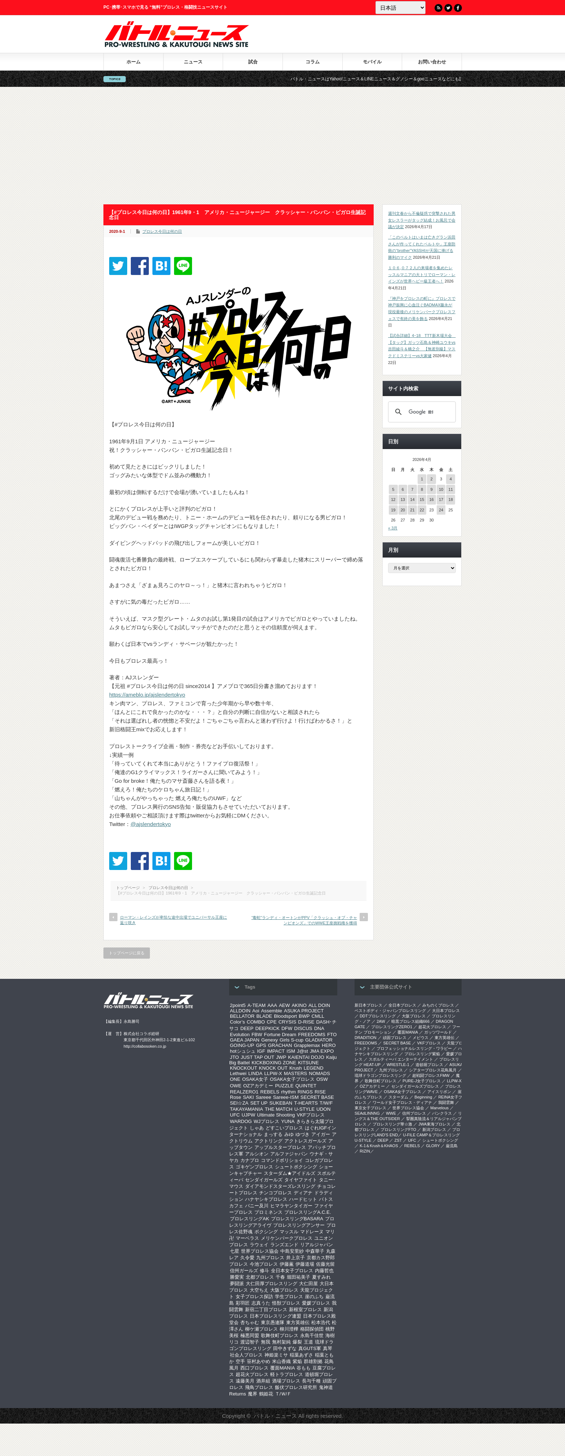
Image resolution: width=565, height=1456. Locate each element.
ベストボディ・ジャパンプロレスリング (390, 1010)
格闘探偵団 (312, 1329)
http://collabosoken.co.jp (145, 1046)
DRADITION (366, 1037)
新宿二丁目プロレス (266, 1309)
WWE (391, 1113)
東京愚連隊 (272, 1322)
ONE (235, 1079)
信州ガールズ (244, 1270)
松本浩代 (320, 1322)
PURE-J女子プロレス (421, 1081)
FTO (332, 1034)
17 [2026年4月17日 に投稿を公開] (441, 499)
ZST (398, 1140)
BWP (304, 1016)
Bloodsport (285, 1016)
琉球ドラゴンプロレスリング (380, 1075)
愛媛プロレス (316, 1303)
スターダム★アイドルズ (289, 1173)
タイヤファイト (300, 1179)
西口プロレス (254, 1368)
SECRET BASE (317, 1097)
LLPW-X (273, 1073)
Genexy (269, 1040)
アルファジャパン (289, 1154)
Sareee (263, 1097)
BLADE (264, 1016)
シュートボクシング (296, 1166)
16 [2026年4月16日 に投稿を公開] (431, 499)
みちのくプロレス (438, 1005)
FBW (257, 1034)
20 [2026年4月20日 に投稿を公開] (403, 510)
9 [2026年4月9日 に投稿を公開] (431, 489)
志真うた (261, 1303)
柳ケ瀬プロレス (261, 1329)
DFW (286, 1028)
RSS (438, 8)
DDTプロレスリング (378, 1016)
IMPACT (276, 1051)
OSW (322, 1079)
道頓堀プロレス (429, 1064)
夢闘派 (237, 1283)
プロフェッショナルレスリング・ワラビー (414, 1048)
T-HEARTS (306, 1103)
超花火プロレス (252, 1374)
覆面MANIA (282, 1368)
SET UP (259, 1103)
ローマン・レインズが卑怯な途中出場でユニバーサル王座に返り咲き (173, 920)
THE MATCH (279, 1109)
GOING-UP (242, 1045)
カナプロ (249, 1160)
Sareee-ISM (286, 1097)
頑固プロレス (394, 1037)
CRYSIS (287, 1022)
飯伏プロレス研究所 (296, 1387)
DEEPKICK (267, 1028)
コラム (313, 62)
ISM (290, 1051)
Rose (235, 1097)
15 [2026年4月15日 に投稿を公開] (422, 499)
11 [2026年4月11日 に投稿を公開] (451, 489)
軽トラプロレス (286, 1374)
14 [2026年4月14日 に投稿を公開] (412, 499)
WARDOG (241, 1121)
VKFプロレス (311, 1115)
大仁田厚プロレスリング (271, 1283)
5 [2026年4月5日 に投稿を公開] (393, 489)
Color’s (237, 1022)
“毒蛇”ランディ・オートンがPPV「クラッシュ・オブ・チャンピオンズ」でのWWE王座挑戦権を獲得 (304, 920)
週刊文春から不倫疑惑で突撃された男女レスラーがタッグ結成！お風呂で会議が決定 (421, 220)
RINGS (305, 1092)
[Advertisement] (282, 145)
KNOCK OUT (273, 1068)
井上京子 (295, 1257)
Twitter (448, 8)
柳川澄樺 (289, 1329)
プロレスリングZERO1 (391, 1027)
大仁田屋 (308, 1283)
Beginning (423, 1097)
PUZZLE (284, 1085)
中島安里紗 (292, 1251)
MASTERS (295, 1073)
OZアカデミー (258, 1085)
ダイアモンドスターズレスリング (280, 1186)
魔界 (252, 1394)
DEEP (246, 1028)
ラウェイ (259, 1244)
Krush (295, 1068)
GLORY (433, 1146)
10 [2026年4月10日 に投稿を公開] (441, 489)
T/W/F (326, 1103)
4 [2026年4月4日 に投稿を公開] (451, 479)
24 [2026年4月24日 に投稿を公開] (441, 510)
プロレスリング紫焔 (422, 1054)
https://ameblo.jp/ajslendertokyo (147, 695)
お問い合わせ (432, 62)
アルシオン (256, 1154)
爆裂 (297, 1342)
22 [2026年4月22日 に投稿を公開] (422, 510)
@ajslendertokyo (150, 824)
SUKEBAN (281, 1103)
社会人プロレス (246, 1355)
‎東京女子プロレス (370, 1108)
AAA (272, 1005)
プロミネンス (268, 1212)
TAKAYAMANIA (246, 1109)
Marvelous (439, 1108)
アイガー (320, 1134)
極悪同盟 (249, 1335)
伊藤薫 (287, 1264)
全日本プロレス (402, 1005)
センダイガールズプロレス (415, 1086)
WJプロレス (266, 1121)
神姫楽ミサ (276, 1355)
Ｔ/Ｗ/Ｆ (283, 1394)
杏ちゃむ (249, 1322)
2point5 (238, 1005)
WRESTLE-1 (398, 1064)
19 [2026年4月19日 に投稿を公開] (393, 510)
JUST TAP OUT (257, 1057)
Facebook (458, 8)
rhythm (288, 1092)
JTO (234, 1057)
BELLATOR (242, 1016)
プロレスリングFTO (398, 1129)
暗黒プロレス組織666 (410, 1021)
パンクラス (442, 1113)
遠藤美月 (245, 1381)
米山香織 (281, 1361)
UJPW (248, 1115)
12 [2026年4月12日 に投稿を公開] (393, 499)
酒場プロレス (286, 1381)
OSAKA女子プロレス (292, 1079)
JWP (281, 1057)
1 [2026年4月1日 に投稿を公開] (422, 479)
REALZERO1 (244, 1092)
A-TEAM (257, 1005)
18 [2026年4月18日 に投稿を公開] (451, 499)
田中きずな (285, 1348)
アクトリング (268, 1141)
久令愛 (247, 1257)
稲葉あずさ (301, 1355)
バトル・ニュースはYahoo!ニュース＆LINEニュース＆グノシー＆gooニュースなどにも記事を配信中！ (408, 78)
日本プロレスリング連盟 (275, 1316)
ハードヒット (303, 1199)
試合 (253, 62)
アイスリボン (439, 1091)
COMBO (256, 1022)
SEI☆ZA (239, 1103)
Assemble (271, 1010)
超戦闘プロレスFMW (430, 1075)
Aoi (255, 1010)
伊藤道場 (304, 1264)
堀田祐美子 (298, 1277)
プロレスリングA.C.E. (307, 1212)
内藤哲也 (324, 1270)
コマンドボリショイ (282, 1160)
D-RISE (306, 1022)
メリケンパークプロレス (286, 1238)
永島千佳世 (312, 1335)
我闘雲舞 (446, 1102)
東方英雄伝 (298, 1322)
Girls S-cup (291, 1040)
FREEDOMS (311, 1034)
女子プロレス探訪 (254, 1296)
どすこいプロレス (284, 1128)
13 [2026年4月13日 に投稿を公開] (403, 499)
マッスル (289, 1231)
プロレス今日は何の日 (162, 231)
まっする (273, 1134)
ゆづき (302, 1134)
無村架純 (281, 1342)
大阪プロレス (284, 1290)
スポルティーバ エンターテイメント (401, 1059)
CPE (271, 1022)
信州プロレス (414, 1113)
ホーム (133, 62)
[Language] (400, 7)
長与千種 (311, 1381)
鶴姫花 (266, 1394)
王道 (308, 1342)
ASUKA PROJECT (304, 1010)
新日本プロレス (368, 1005)
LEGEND (314, 1068)
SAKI (248, 1097)
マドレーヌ (312, 1231)
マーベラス (247, 1238)
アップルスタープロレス (280, 1147)
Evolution (240, 1034)
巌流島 (452, 1146)
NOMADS (319, 1073)
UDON (323, 1109)
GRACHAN (280, 1045)
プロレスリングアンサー (299, 1225)
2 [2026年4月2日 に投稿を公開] (431, 479)
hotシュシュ (242, 1051)
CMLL (317, 1016)
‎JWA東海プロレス (434, 1124)
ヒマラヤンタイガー (291, 1205)
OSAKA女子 (255, 1079)
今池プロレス (264, 1264)
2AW (381, 1021)
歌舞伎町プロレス (279, 1335)
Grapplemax (307, 1045)
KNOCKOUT (243, 1068)
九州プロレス (270, 1257)
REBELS (269, 1092)
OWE (235, 1085)
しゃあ (257, 1128)
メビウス (420, 1037)
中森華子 (315, 1251)
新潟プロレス (434, 1129)
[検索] (421, 412)
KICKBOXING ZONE (274, 1062)
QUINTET (306, 1085)
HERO (329, 1045)
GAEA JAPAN (244, 1040)
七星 (234, 1251)
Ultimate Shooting (276, 1115)
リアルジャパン (316, 1244)
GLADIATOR (319, 1040)
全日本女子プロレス (292, 1270)
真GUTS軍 (309, 1348)
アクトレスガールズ (305, 1141)
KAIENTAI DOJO (306, 1057)
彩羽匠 (243, 1303)
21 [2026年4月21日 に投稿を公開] (412, 510)
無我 (265, 1342)
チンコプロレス (275, 1192)
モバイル (372, 62)
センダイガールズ (263, 1179)
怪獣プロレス (286, 1303)
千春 (280, 1277)
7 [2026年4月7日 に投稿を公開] (412, 489)
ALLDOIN (240, 1010)
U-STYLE (304, 1109)
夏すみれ (321, 1277)
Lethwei (238, 1073)
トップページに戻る (126, 953)
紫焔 (297, 1361)
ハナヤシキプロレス (266, 1199)
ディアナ (303, 1192)
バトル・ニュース (275, 1416)
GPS (261, 1045)
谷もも (304, 1368)
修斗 (264, 1270)
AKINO (299, 1005)
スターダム (398, 1097)
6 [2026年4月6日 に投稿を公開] (403, 489)
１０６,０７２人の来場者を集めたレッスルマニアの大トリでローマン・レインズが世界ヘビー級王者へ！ (421, 274)
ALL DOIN (319, 1005)
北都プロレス (260, 1277)
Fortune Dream (280, 1034)
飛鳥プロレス (259, 1387)
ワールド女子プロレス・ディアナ (402, 1102)
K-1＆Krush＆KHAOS (379, 1146)
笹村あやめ (258, 1361)
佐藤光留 (325, 1264)
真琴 (327, 1348)
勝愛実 (237, 1277)
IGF (261, 1051)
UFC (235, 1115)
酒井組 (263, 1381)
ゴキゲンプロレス (254, 1166)
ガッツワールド (438, 1032)
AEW (284, 1005)
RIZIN (365, 1151)
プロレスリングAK (249, 1218)
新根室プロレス (305, 1309)
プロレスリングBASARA (297, 1218)
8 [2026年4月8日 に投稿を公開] (422, 489)
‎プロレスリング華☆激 (392, 1124)
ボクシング (266, 1231)
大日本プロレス (446, 1010)
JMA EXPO (322, 1051)
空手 (240, 1361)
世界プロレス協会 (260, 1251)
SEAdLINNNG (367, 1113)
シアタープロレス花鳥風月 (433, 1070)
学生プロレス (289, 1296)
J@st (302, 1051)
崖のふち (314, 1296)
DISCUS (303, 1028)
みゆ (289, 1134)
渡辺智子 (249, 1342)
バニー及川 (256, 1205)
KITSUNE (308, 1062)
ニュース (193, 62)
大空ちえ (259, 1290)
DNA (319, 1028)
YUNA (287, 1121)
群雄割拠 (313, 1361)
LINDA (255, 1073)
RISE (320, 1092)
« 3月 (392, 528)
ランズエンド (284, 1244)
